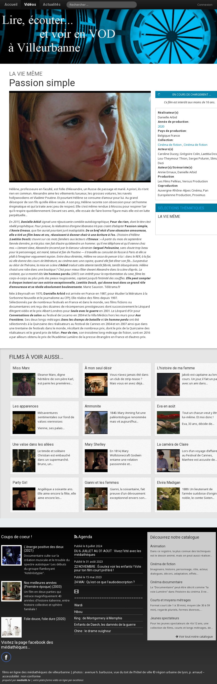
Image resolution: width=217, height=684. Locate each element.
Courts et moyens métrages (170, 600)
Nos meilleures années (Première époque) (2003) (43, 584)
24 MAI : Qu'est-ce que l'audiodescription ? (104, 582)
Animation (157, 546)
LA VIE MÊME (169, 216)
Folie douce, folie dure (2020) (45, 619)
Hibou (78, 612)
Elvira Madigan (168, 482)
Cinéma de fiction (170, 145)
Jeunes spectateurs (164, 618)
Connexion (204, 5)
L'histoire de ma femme (176, 368)
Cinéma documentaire (166, 582)
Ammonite (93, 406)
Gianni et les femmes (102, 482)
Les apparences (25, 406)
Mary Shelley (95, 444)
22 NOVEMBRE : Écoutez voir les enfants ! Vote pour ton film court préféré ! (107, 568)
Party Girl (20, 482)
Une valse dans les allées (33, 444)
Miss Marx (21, 368)
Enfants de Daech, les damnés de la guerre (105, 624)
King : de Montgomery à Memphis (98, 618)
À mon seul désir (98, 368)
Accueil (11, 4)
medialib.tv (23, 680)
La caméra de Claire (172, 444)
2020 (161, 126)
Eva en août (166, 406)
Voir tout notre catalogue (194, 636)
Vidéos (30, 4)
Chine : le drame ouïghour (92, 631)
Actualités (52, 4)
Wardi (78, 605)
